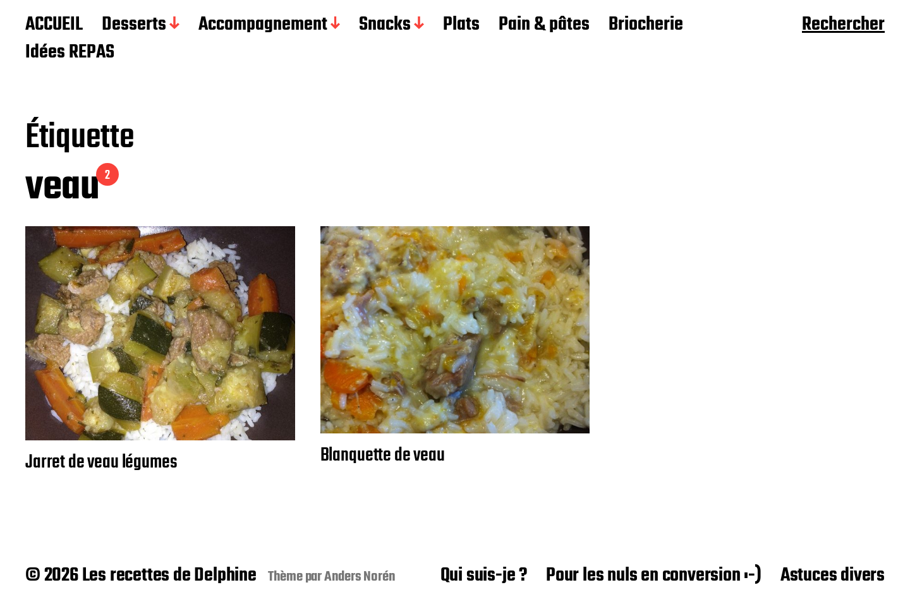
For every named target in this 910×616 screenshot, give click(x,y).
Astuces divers (832, 575)
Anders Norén (360, 577)
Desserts (134, 25)
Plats (461, 25)
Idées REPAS (69, 53)
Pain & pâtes (544, 25)
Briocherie (646, 25)
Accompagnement (262, 25)
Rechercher (843, 25)
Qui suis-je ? (483, 575)
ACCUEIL (54, 25)
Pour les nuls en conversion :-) (653, 575)
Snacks (385, 25)
